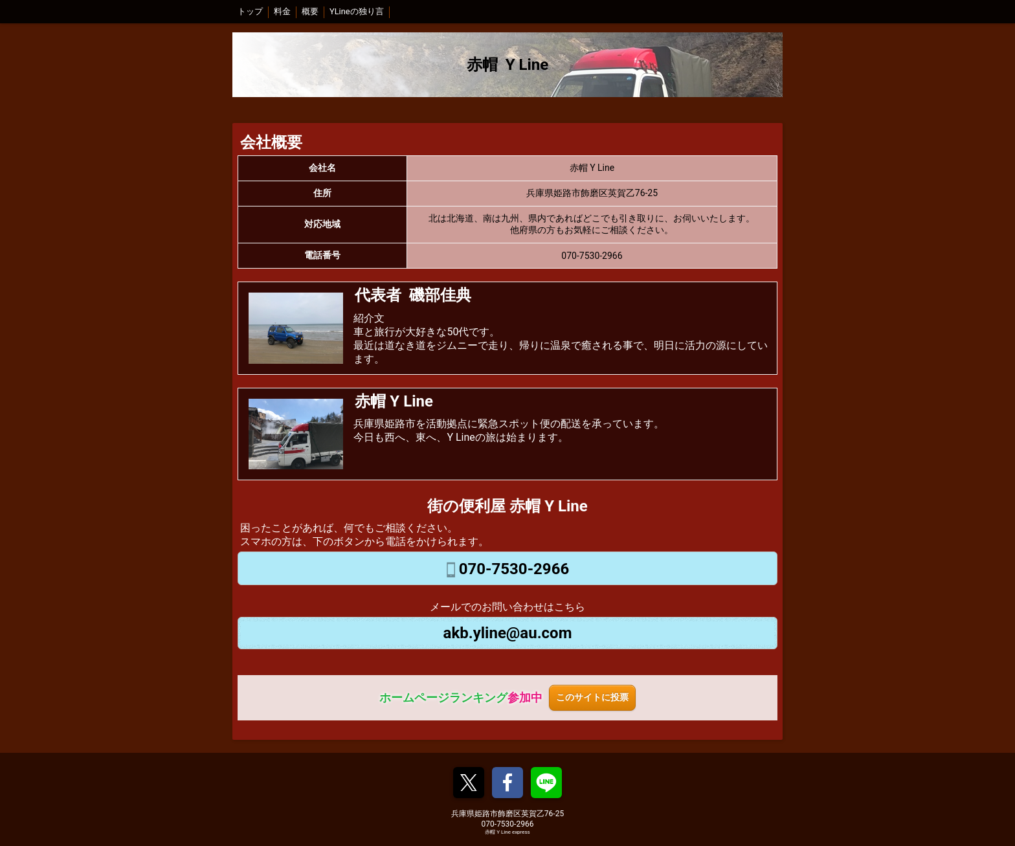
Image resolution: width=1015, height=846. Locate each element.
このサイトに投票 (592, 697)
